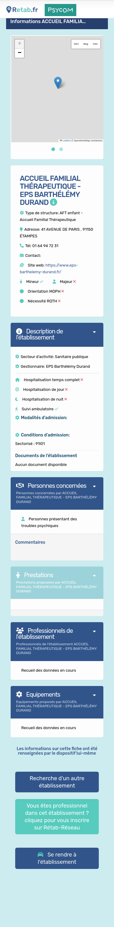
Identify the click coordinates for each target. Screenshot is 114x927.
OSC (95, 44)
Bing (86, 44)
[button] (58, 83)
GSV (76, 44)
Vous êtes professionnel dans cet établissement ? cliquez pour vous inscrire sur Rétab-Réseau (57, 816)
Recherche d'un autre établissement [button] (56, 782)
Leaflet (65, 140)
